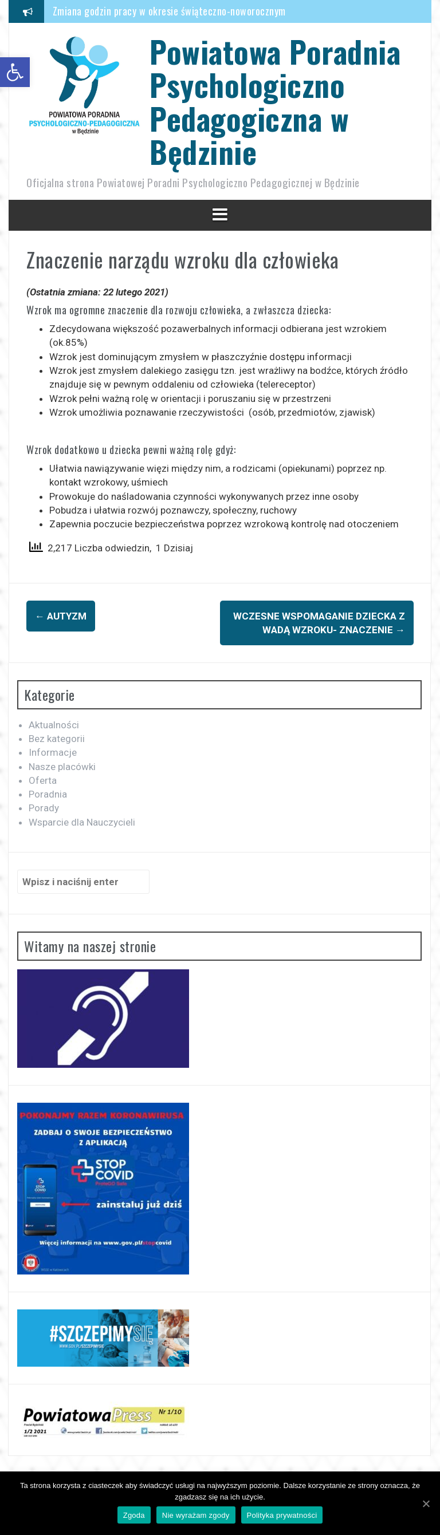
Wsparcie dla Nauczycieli (82, 822)
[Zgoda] (425, 1503)
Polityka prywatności (282, 1515)
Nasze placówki (62, 766)
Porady (44, 808)
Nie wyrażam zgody (196, 1515)
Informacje (53, 752)
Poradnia (48, 794)
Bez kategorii (57, 738)
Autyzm (61, 616)
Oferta (43, 780)
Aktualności (54, 725)
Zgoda (134, 1515)
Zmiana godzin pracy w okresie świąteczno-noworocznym (169, 10)
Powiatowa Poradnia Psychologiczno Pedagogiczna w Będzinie (275, 101)
